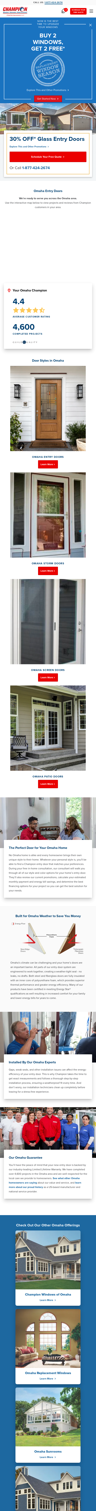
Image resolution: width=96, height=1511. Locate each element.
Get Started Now (48, 98)
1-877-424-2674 (36, 168)
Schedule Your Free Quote (48, 156)
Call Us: (48, 2)
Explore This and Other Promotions (48, 90)
